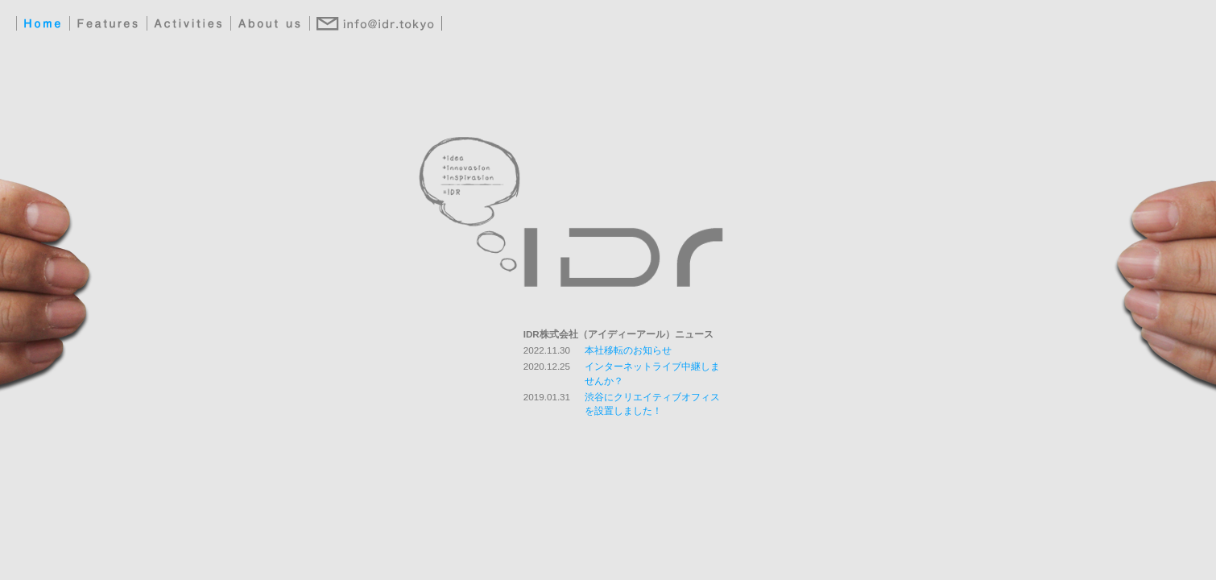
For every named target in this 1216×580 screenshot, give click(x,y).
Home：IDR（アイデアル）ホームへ (42, 24)
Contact (375, 24)
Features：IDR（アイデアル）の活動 (108, 24)
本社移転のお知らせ (628, 350)
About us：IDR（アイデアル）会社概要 (270, 24)
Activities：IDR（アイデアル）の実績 (189, 24)
